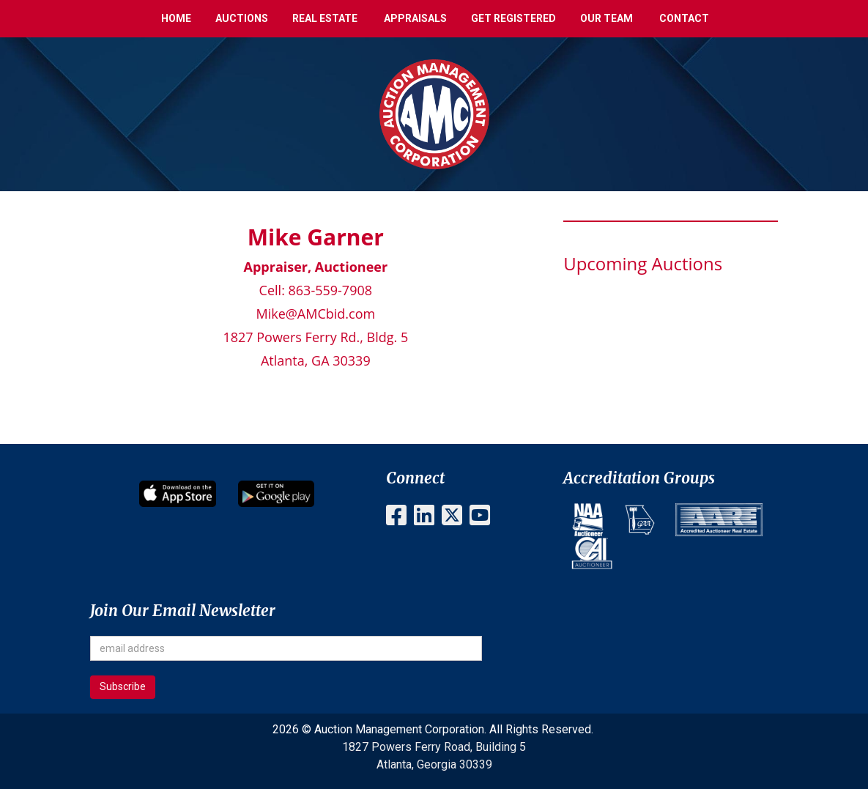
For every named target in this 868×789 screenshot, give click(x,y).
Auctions (241, 18)
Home (176, 18)
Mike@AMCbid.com (315, 313)
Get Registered (513, 18)
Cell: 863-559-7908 (315, 290)
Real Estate (324, 18)
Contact (684, 18)
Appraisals (415, 18)
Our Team (606, 18)
